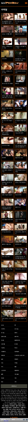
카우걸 (16, 362)
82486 (4, 157)
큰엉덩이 (16, 359)
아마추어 (3, 328)
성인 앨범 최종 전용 (7, 219)
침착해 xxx (18, 244)
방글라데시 (17, 370)
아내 (2, 362)
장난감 (2, 378)
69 (15, 325)
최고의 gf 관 (18, 108)
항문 (15, 366)
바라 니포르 (18, 96)
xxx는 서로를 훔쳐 (7, 34)
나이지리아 (3, 370)
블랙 (2, 374)
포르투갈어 (17, 351)
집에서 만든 (3, 336)
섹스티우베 (18, 194)
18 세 (2, 325)
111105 (4, 58)
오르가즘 (3, 344)
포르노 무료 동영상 (20, 182)
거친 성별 (16, 374)
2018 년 (14, 386)
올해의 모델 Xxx (6, 244)
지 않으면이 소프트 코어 (19, 355)
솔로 (2, 359)
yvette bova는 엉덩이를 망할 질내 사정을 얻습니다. (20, 258)
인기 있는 (16, 328)
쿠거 (2, 366)
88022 (17, 83)
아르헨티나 (3, 351)
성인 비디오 (23, 390)
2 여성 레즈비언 (6, 232)
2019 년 (7, 390)
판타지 (16, 332)
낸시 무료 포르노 (6, 306)
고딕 (15, 381)
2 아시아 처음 (5, 145)
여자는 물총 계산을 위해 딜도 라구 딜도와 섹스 (7, 97)
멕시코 (16, 347)
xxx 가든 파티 (6, 256)
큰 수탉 (16, 344)
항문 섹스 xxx (19, 157)
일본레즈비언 (17, 340)
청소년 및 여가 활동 (7, 83)
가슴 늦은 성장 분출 (20, 293)
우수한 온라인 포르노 (18, 395)
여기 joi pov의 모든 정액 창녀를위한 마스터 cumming (20, 147)
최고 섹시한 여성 (9, 397)
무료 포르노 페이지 (20, 269)
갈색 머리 (16, 336)
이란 (15, 378)
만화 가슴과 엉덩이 (7, 194)
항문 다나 (17, 207)
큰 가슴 (2, 332)
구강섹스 (3, 347)
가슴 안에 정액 (19, 133)
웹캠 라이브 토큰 (19, 34)
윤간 (2, 381)
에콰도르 (3, 355)
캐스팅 (2, 340)
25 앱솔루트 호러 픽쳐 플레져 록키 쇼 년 (7, 23)
